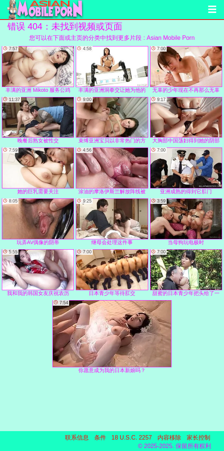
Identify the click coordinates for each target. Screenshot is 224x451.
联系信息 (77, 437)
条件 (100, 437)
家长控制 (198, 437)
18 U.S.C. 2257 (132, 437)
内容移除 (169, 437)
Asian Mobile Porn (171, 38)
